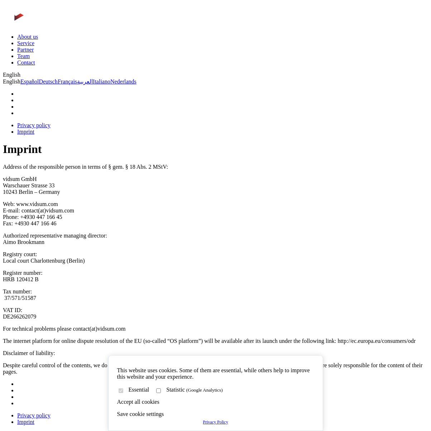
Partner (25, 50)
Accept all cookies (138, 402)
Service (25, 43)
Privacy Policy (215, 422)
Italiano (101, 81)
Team (23, 56)
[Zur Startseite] (45, 24)
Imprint (25, 132)
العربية (85, 81)
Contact (26, 62)
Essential (139, 390)
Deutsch (48, 81)
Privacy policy (34, 125)
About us (27, 37)
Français (67, 81)
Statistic (194, 390)
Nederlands (123, 81)
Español (29, 81)
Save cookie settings (140, 414)
